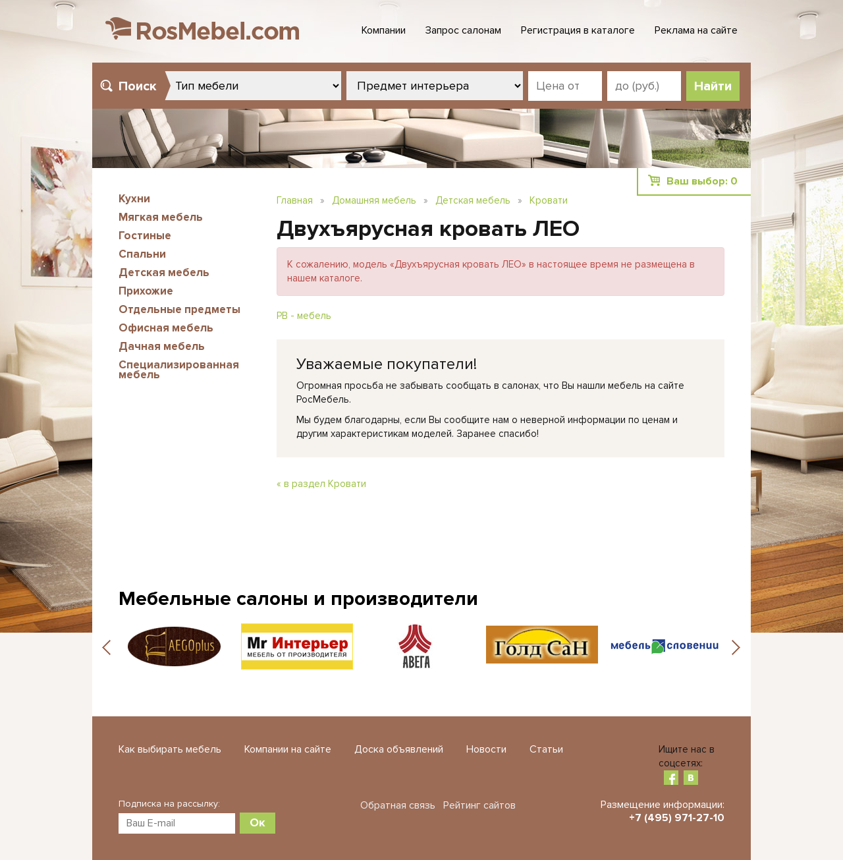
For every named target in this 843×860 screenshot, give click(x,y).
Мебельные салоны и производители (298, 599)
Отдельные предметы (179, 309)
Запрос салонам (463, 30)
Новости (486, 749)
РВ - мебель (304, 316)
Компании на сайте (287, 749)
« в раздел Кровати (321, 484)
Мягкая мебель (161, 217)
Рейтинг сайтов (479, 805)
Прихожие (146, 291)
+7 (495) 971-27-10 (676, 817)
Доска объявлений (398, 749)
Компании (384, 30)
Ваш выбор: (702, 181)
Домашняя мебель (374, 200)
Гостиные (145, 236)
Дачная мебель (162, 346)
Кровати (549, 200)
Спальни (142, 254)
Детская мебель (164, 272)
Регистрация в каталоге (578, 30)
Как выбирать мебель (170, 749)
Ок (257, 822)
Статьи (546, 749)
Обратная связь (397, 805)
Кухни (134, 199)
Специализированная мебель (179, 370)
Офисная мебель (166, 328)
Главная (295, 200)
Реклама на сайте (696, 30)
